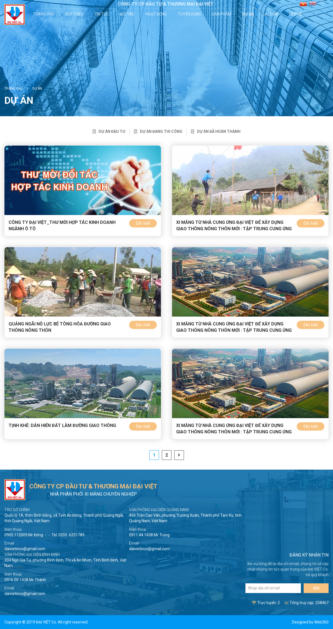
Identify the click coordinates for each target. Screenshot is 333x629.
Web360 (321, 622)
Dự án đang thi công (158, 131)
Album (272, 14)
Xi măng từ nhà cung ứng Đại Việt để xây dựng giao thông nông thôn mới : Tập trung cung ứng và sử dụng (234, 229)
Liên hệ (296, 14)
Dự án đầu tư (109, 131)
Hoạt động (157, 14)
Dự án (249, 14)
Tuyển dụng (190, 14)
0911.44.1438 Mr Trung (149, 535)
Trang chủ (44, 14)
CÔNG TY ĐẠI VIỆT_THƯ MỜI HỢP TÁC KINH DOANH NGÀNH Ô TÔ (62, 225)
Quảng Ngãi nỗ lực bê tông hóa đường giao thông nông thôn (60, 327)
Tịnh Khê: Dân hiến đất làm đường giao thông (62, 425)
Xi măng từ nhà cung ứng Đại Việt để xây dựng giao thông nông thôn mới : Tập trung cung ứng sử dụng (234, 432)
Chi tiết (143, 223)
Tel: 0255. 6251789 (68, 535)
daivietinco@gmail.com (24, 549)
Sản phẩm (222, 14)
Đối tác (128, 14)
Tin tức (102, 14)
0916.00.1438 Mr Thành (25, 580)
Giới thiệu (75, 14)
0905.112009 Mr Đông (23, 535)
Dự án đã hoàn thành (215, 131)
